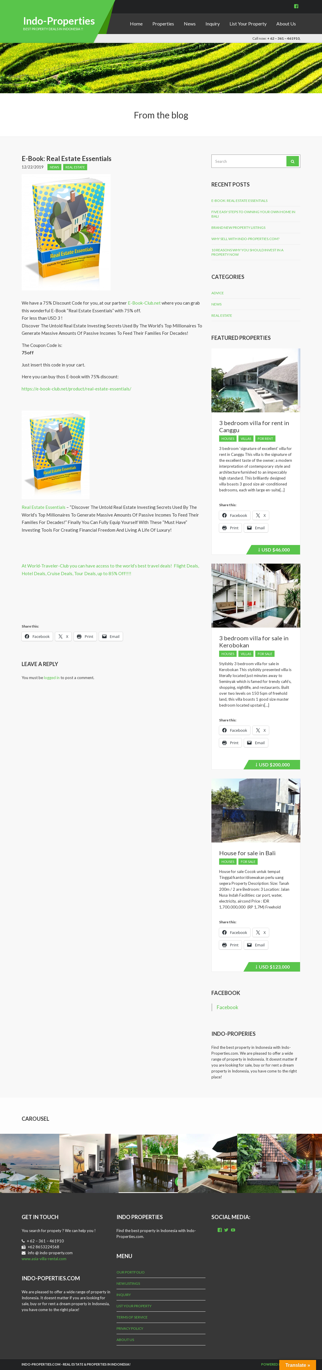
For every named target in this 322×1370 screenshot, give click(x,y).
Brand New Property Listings (238, 227)
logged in (52, 677)
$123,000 (273, 968)
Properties (163, 23)
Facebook (225, 993)
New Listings (128, 1283)
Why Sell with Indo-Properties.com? (245, 239)
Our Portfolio (131, 1272)
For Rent (265, 438)
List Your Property (248, 23)
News (190, 23)
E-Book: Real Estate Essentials (239, 200)
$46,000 (274, 550)
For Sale (265, 654)
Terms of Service (132, 1317)
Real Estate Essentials (44, 507)
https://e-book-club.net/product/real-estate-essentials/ (76, 388)
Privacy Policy (130, 1328)
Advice (217, 293)
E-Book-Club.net (144, 302)
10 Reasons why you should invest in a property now (247, 252)
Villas (246, 438)
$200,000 (273, 765)
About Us (286, 23)
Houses (227, 438)
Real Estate (75, 167)
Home (136, 23)
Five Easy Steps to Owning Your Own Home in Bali (253, 214)
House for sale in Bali (247, 852)
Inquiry (212, 23)
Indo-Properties (59, 21)
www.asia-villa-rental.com (44, 1258)
